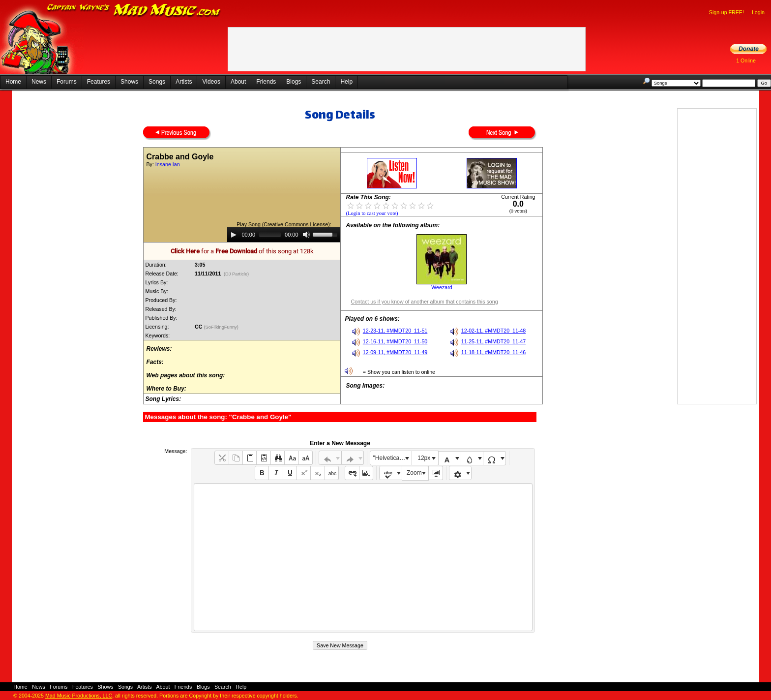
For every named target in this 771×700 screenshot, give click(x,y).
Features (98, 81)
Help (346, 81)
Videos (211, 81)
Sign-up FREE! (726, 12)
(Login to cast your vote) (372, 213)
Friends (266, 81)
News (38, 81)
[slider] (270, 234)
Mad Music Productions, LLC (78, 696)
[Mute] (306, 235)
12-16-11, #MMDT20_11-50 (395, 341)
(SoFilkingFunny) (221, 327)
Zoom (414, 472)
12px (423, 458)
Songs (156, 81)
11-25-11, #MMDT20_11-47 (493, 341)
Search (320, 81)
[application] (283, 234)
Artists (184, 81)
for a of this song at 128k (242, 251)
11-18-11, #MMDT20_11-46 (493, 352)
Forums (67, 81)
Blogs (293, 81)
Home (13, 81)
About (238, 81)
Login (758, 12)
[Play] (233, 235)
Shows (129, 81)
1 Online (746, 60)
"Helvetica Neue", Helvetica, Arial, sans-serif (392, 458)
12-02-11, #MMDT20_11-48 (493, 331)
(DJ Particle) (236, 274)
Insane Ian (167, 164)
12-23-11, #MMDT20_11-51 (395, 331)
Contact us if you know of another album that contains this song (424, 301)
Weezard (441, 287)
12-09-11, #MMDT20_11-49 (395, 352)
